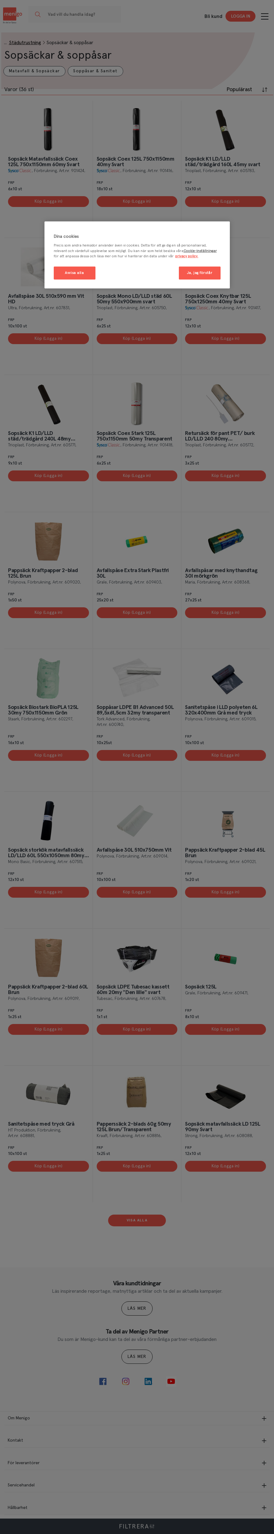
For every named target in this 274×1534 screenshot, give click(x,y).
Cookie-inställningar (200, 250)
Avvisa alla (74, 273)
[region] (137, 255)
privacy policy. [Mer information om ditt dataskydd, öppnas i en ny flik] (186, 256)
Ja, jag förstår (200, 273)
